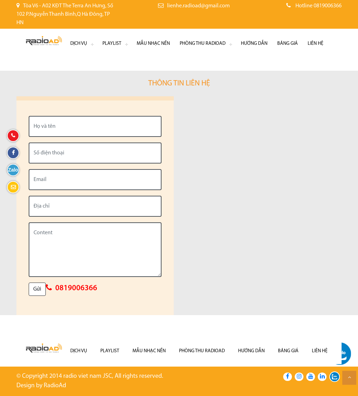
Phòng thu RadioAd (202, 43)
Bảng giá (287, 43)
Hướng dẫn (254, 43)
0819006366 (76, 288)
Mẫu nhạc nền (153, 43)
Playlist (111, 43)
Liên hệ (315, 43)
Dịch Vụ (78, 43)
